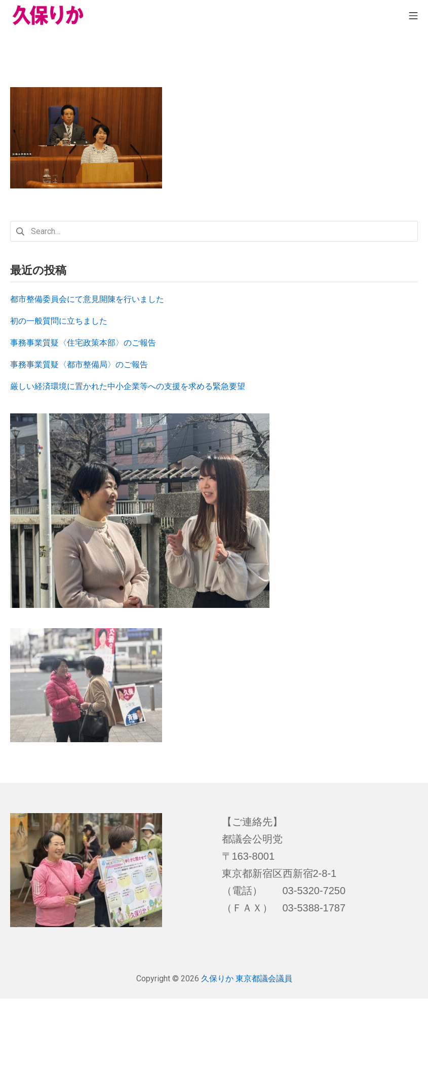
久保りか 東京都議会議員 (246, 978)
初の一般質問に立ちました (58, 321)
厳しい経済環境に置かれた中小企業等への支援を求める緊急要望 (127, 386)
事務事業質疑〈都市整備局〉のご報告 (79, 364)
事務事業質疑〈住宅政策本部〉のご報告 (83, 343)
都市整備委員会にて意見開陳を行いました (87, 299)
